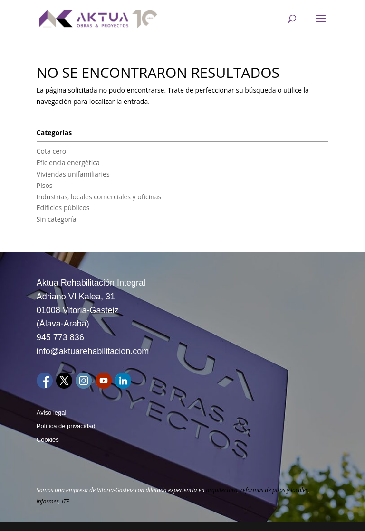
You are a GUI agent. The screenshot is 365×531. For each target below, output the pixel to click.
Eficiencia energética (68, 162)
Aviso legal (52, 412)
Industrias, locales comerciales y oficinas (99, 196)
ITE (65, 501)
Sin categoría (57, 219)
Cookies (48, 439)
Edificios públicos (63, 207)
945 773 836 (60, 337)
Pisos (45, 185)
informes (48, 501)
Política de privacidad (66, 425)
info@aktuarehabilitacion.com (93, 351)
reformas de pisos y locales (274, 490)
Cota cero (51, 151)
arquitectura (221, 490)
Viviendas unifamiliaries (73, 173)
